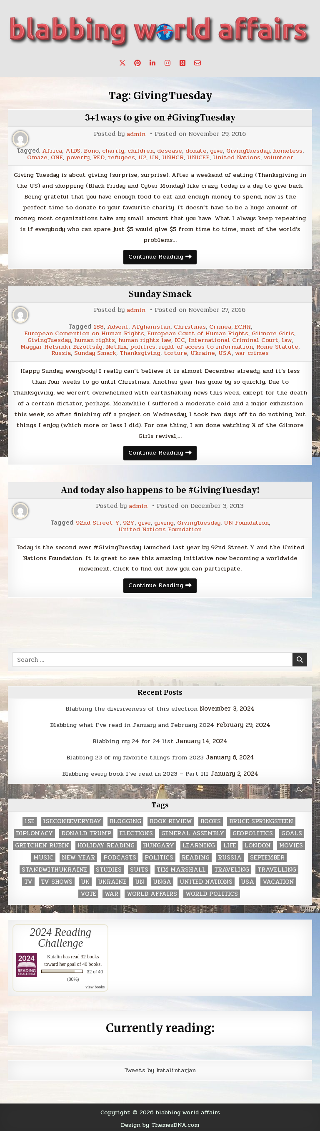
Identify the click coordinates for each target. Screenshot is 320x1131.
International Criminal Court (236, 340)
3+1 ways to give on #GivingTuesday (160, 117)
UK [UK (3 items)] (85, 879)
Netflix (116, 346)
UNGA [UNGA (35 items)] (162, 879)
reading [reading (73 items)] (196, 855)
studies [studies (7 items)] (109, 867)
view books (95, 985)
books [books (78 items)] (210, 819)
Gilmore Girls (276, 333)
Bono (88, 151)
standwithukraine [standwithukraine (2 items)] (55, 867)
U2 (141, 157)
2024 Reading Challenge (60, 935)
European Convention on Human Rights (83, 333)
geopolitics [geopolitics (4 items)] (252, 831)
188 (97, 327)
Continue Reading (163, 258)
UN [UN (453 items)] (140, 879)
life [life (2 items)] (229, 843)
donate (195, 151)
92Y (125, 522)
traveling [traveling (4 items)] (231, 867)
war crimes (254, 352)
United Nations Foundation (160, 528)
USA (227, 352)
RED (97, 157)
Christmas (191, 327)
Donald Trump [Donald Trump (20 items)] (86, 831)
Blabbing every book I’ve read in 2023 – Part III (135, 772)
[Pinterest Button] (137, 63)
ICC (181, 340)
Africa (49, 151)
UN (153, 157)
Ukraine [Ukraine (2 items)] (112, 879)
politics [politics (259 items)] (159, 855)
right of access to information (207, 346)
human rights (93, 340)
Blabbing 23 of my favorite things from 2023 (135, 756)
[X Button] (122, 63)
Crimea (221, 327)
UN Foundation (249, 522)
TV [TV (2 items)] (28, 879)
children (138, 151)
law (290, 340)
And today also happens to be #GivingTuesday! (160, 489)
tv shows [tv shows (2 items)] (56, 879)
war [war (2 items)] (111, 891)
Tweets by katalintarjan (160, 1068)
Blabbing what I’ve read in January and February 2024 (132, 724)
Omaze (34, 157)
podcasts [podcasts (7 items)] (119, 855)
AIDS (70, 151)
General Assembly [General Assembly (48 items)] (192, 831)
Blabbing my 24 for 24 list (133, 740)
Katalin (54, 955)
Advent (116, 327)
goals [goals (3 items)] (291, 831)
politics (143, 346)
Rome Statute (279, 346)
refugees (120, 157)
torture (177, 352)
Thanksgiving (140, 352)
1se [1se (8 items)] (30, 819)
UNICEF (198, 157)
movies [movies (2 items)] (291, 843)
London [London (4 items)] (258, 843)
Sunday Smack (160, 294)
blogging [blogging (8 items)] (125, 819)
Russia (58, 352)
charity (110, 151)
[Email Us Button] (197, 63)
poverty (76, 157)
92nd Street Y (94, 522)
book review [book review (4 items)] (171, 819)
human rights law (145, 340)
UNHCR (173, 157)
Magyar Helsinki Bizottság (60, 346)
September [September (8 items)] (267, 855)
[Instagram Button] (167, 63)
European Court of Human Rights (199, 333)
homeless (291, 151)
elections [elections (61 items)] (136, 831)
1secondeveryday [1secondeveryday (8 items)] (72, 819)
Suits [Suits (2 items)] (139, 867)
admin (136, 134)
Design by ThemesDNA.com (160, 1122)
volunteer (280, 157)
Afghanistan (151, 327)
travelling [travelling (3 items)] (277, 867)
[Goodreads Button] (182, 63)
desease (168, 151)
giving (162, 522)
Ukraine (204, 352)
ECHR (244, 327)
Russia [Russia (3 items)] (230, 855)
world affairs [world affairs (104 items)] (152, 891)
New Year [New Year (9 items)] (78, 855)
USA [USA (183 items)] (247, 879)
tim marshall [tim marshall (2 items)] (181, 867)
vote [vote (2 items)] (88, 891)
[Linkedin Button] (152, 63)
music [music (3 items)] (43, 855)
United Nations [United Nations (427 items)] (206, 879)
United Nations (237, 157)
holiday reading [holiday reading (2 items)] (106, 843)
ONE (54, 157)
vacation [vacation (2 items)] (278, 879)
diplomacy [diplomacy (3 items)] (34, 831)
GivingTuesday (250, 151)
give (217, 151)
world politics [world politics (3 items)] (211, 891)
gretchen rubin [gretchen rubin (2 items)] (42, 843)
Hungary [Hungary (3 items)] (158, 843)
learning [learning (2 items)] (198, 843)
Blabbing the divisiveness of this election (131, 708)
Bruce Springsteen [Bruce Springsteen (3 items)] (261, 819)
